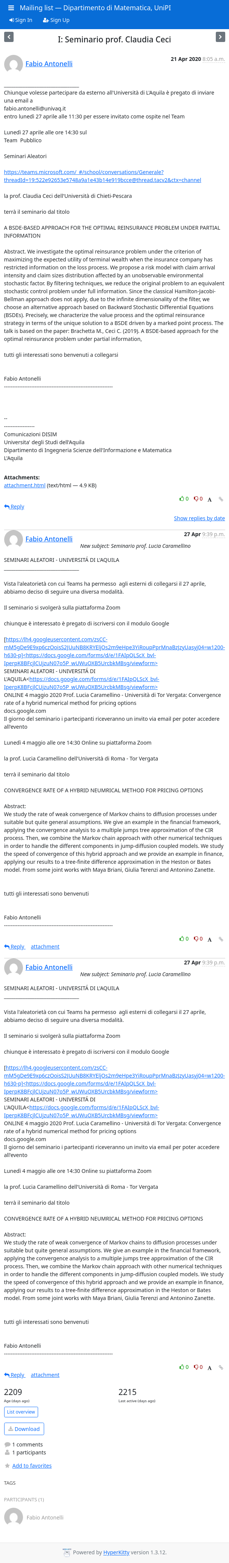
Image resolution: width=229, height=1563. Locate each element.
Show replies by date (199, 518)
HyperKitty (116, 1552)
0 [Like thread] (185, 498)
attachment (45, 946)
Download (24, 1428)
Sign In (20, 19)
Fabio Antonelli (49, 63)
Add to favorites (28, 1465)
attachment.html (25, 485)
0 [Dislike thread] (198, 498)
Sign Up (56, 19)
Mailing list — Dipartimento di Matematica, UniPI (95, 7)
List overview (21, 1412)
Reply (14, 506)
